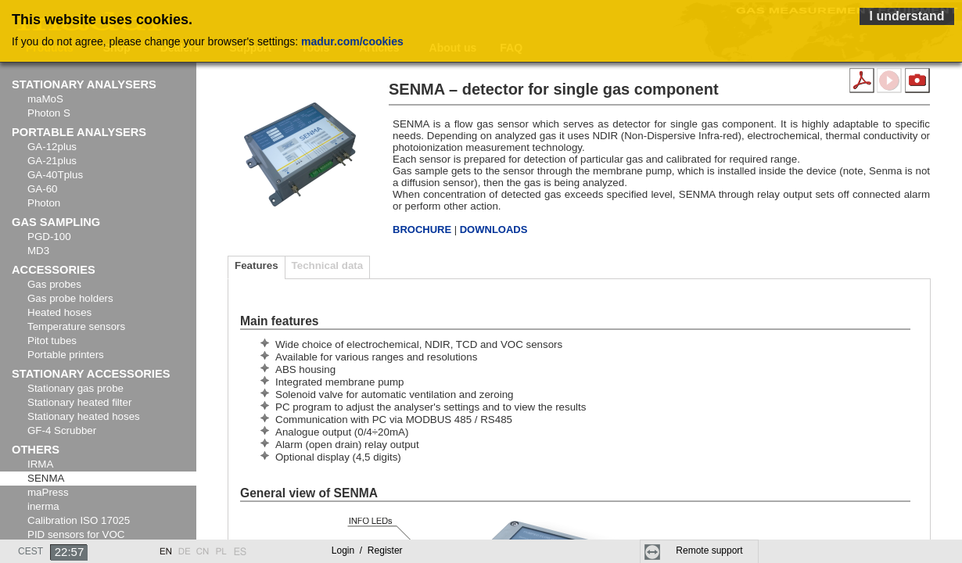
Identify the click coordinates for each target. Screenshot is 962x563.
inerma (43, 506)
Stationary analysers (84, 84)
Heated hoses (59, 312)
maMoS (45, 99)
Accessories (53, 270)
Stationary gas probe (75, 388)
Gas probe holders (70, 298)
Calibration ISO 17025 (78, 520)
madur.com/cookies (352, 41)
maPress (48, 492)
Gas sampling (56, 222)
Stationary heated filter (79, 402)
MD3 (38, 250)
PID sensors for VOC (75, 534)
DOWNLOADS (494, 229)
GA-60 (42, 189)
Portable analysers (79, 132)
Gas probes (54, 284)
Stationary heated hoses (83, 416)
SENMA (45, 478)
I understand (906, 16)
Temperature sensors (76, 326)
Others (35, 449)
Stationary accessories (91, 374)
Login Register (367, 550)
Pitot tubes (52, 340)
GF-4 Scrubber (61, 430)
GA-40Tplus (55, 175)
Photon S (48, 113)
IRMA (40, 464)
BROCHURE (423, 229)
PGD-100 (49, 236)
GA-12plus (52, 146)
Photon (43, 203)
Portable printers (65, 354)
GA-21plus (52, 161)
